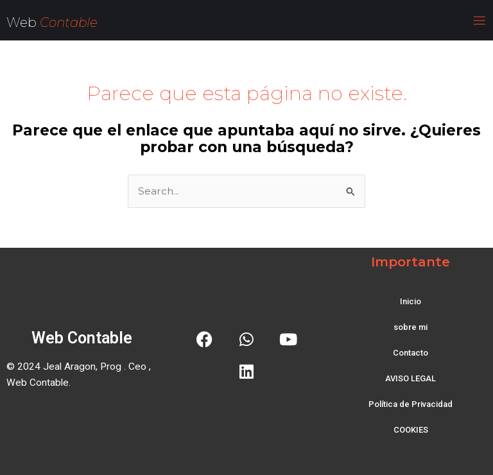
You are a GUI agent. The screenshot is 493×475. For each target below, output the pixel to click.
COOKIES (411, 430)
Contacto (410, 353)
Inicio (410, 301)
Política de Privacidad (410, 404)
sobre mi (411, 327)
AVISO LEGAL (410, 378)
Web (23, 22)
